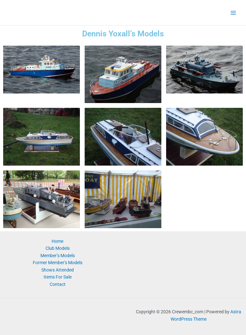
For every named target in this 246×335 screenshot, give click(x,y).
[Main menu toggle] (233, 12)
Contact (58, 284)
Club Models (58, 248)
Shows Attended (57, 269)
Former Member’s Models (57, 262)
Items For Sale (58, 276)
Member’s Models (57, 255)
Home (57, 241)
